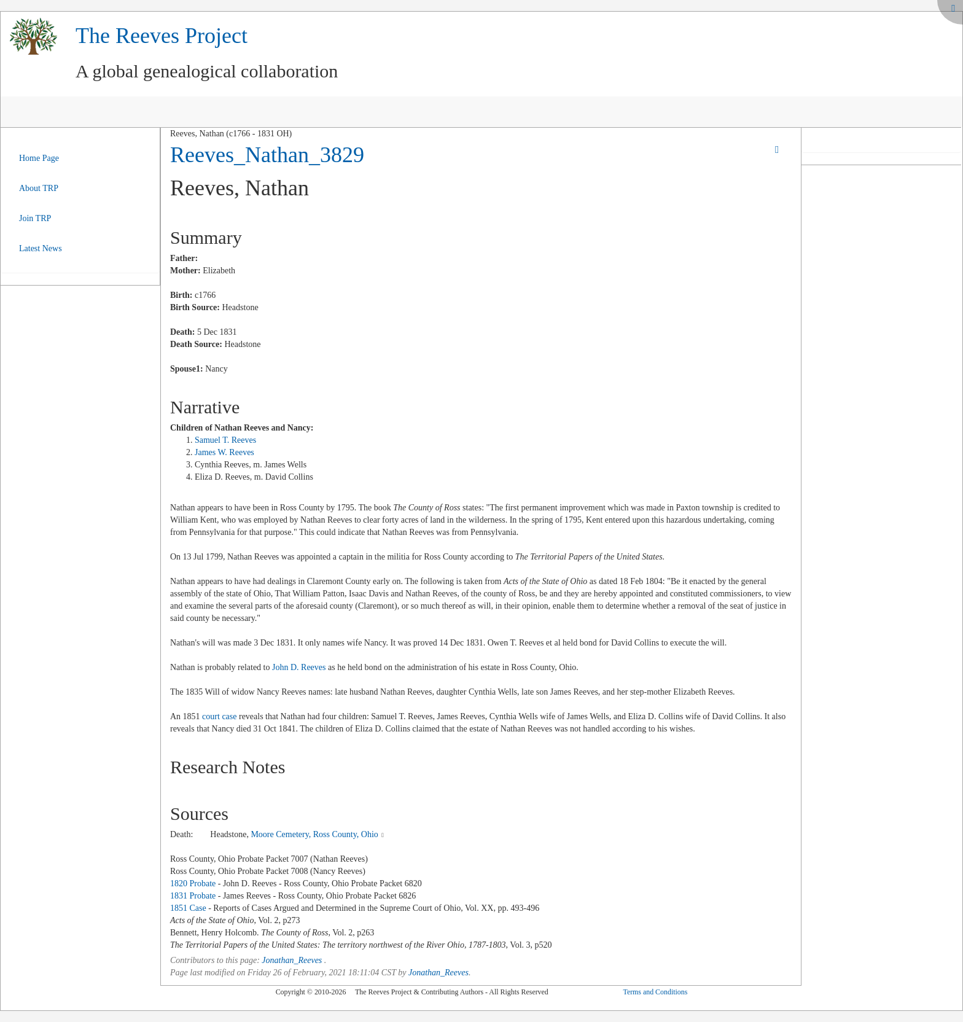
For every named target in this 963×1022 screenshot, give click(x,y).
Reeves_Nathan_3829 (267, 154)
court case (219, 716)
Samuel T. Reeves (225, 440)
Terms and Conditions (655, 992)
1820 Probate (193, 883)
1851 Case (188, 908)
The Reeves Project (162, 35)
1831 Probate (193, 895)
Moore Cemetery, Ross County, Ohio (314, 834)
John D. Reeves (299, 667)
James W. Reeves (224, 452)
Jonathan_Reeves (292, 960)
